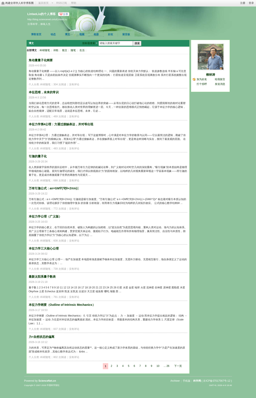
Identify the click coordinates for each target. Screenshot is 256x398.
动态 (53, 34)
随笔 (73, 50)
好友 (110, 34)
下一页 (178, 365)
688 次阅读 (59, 180)
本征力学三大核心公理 (44, 248)
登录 (251, 3)
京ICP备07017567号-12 (216, 380)
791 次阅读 (59, 296)
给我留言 (220, 79)
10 (157, 365)
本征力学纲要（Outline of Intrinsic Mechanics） (62, 304)
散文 (64, 50)
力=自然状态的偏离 (41, 336)
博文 (67, 34)
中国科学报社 (53, 385)
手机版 (186, 380)
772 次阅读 (59, 208)
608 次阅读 (59, 240)
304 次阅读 (59, 84)
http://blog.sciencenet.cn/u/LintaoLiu (47, 19)
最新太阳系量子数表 (42, 276)
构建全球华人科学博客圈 (19, 3)
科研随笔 (45, 50)
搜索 (137, 43)
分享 (65, 14)
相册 (96, 34)
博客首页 (36, 34)
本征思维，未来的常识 (44, 92)
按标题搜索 (88, 43)
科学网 (197, 380)
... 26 (166, 365)
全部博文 (32, 50)
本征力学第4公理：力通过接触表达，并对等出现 (61, 124)
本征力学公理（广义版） (45, 216)
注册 (242, 3)
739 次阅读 (59, 268)
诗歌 (55, 50)
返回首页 (43, 3)
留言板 (126, 34)
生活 (82, 50)
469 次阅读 (59, 116)
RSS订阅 (61, 3)
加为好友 (202, 79)
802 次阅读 (59, 357)
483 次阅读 (59, 148)
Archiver (175, 380)
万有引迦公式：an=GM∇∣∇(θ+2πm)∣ (54, 188)
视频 (81, 34)
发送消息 (220, 84)
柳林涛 (210, 74)
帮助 (73, 3)
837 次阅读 (59, 329)
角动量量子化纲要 (41, 60)
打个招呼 (202, 84)
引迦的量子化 (38, 156)
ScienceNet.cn (47, 380)
